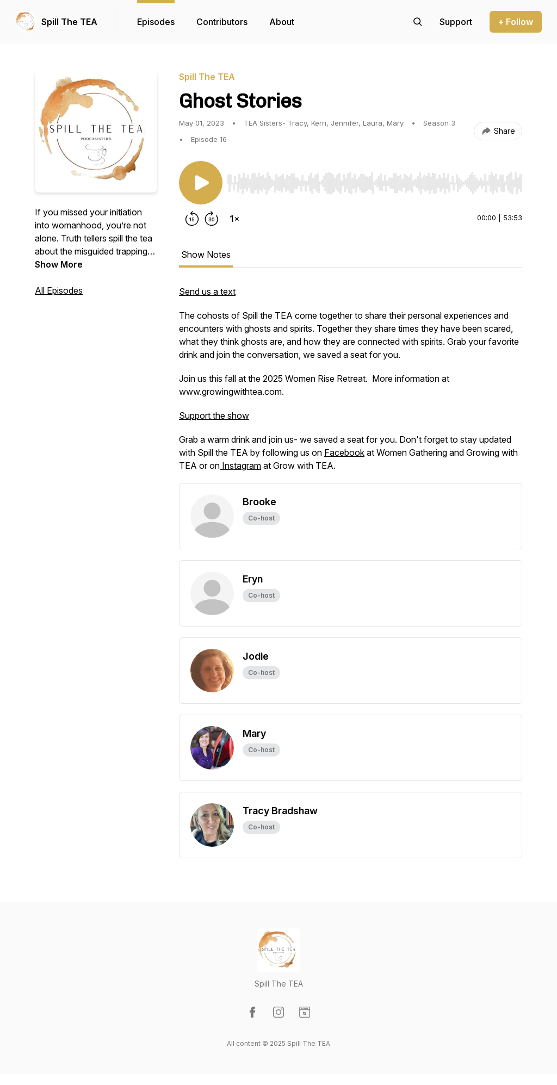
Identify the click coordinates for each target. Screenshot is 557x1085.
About (281, 21)
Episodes (156, 21)
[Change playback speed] (234, 218)
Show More (59, 264)
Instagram (240, 465)
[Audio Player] (374, 180)
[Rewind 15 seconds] (192, 218)
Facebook (344, 452)
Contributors (221, 21)
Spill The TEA (69, 21)
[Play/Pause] (200, 182)
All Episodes (59, 290)
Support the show (214, 415)
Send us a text (207, 291)
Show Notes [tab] (206, 254)
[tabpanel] (350, 384)
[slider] (374, 183)
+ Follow (515, 21)
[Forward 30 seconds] (211, 218)
